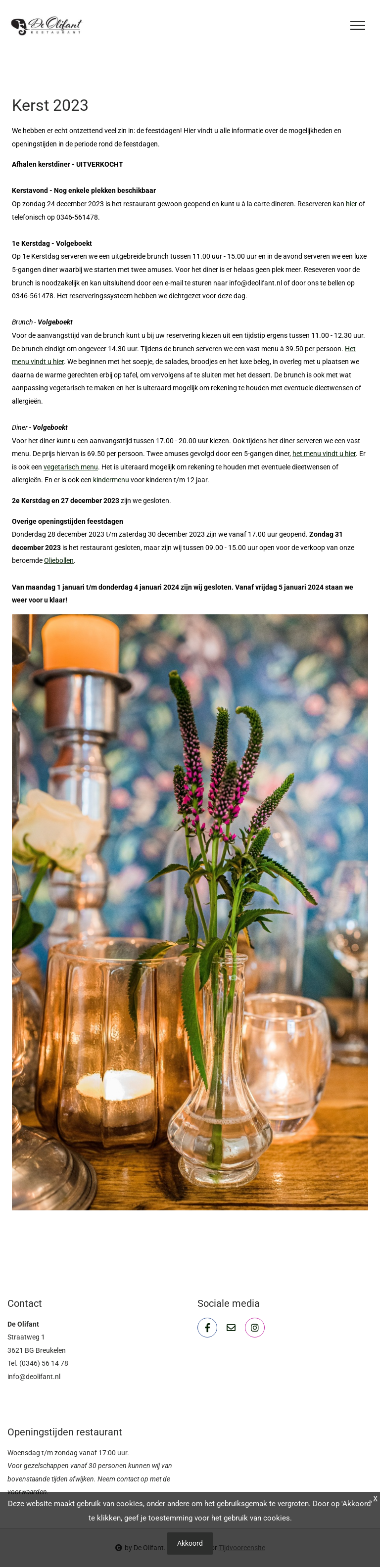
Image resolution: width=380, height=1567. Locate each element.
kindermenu (111, 480)
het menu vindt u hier (324, 454)
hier (351, 204)
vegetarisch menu (71, 467)
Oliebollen (59, 560)
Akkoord (190, 1543)
